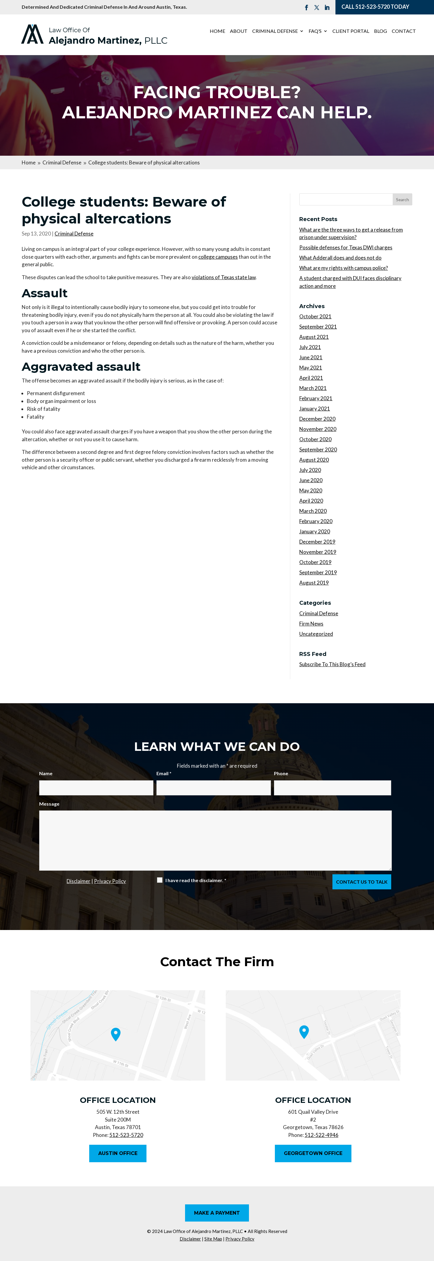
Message (49, 804)
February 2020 (315, 521)
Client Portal (350, 31)
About (238, 31)
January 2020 (314, 531)
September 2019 (318, 572)
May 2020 (310, 490)
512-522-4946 (321, 1135)
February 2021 (315, 398)
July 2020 (310, 470)
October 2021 (315, 316)
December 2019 (317, 541)
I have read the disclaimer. (195, 880)
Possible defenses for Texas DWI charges (345, 247)
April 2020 (311, 501)
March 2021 (313, 388)
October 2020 (315, 439)
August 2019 (314, 582)
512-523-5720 (372, 6)
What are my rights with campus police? (343, 268)
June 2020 (310, 480)
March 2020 (313, 511)
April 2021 (311, 378)
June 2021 (310, 357)
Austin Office (117, 1153)
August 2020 (314, 460)
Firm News (311, 623)
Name (45, 773)
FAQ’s (315, 31)
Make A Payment (217, 1213)
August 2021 (314, 337)
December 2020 (317, 419)
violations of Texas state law (224, 277)
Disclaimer (78, 881)
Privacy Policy (110, 881)
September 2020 (318, 449)
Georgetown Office (313, 1153)
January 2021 (314, 408)
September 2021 (318, 326)
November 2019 (317, 552)
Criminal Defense (275, 31)
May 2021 (310, 367)
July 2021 (310, 347)
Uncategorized (316, 634)
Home (217, 31)
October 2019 (315, 562)
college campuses (218, 257)
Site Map (213, 1238)
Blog (380, 31)
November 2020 (317, 429)
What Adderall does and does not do (340, 257)
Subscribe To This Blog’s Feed (332, 664)
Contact (404, 31)
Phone (281, 773)
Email (163, 773)
